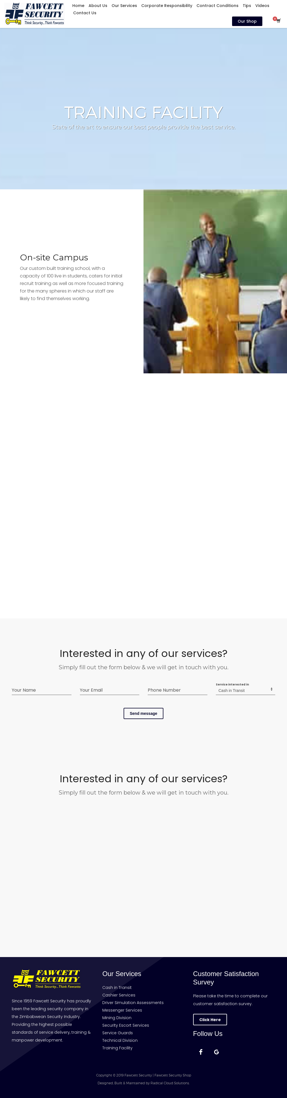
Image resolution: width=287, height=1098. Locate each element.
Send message (143, 713)
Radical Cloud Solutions (170, 1083)
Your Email (91, 690)
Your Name (24, 690)
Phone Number (164, 690)
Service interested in (232, 684)
